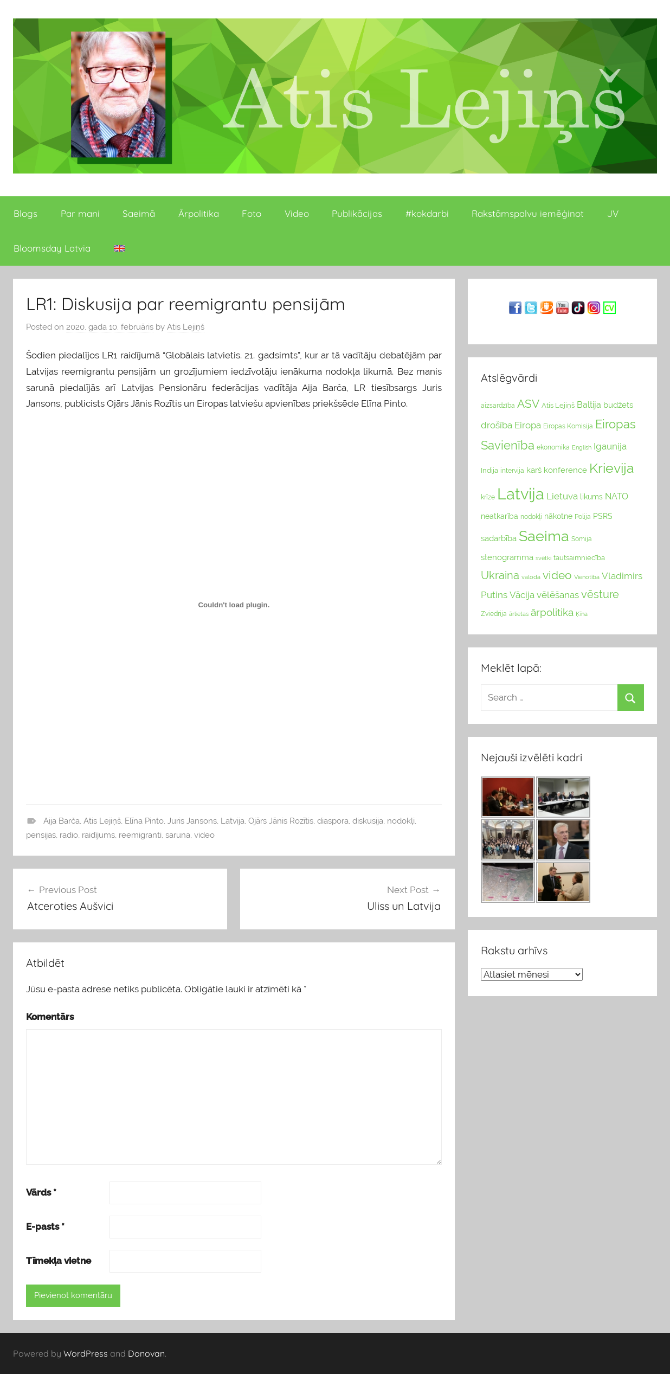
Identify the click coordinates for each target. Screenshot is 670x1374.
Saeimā (139, 213)
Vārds (41, 1192)
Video (297, 213)
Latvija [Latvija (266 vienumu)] (520, 493)
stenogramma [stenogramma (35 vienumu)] (507, 557)
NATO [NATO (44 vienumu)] (616, 496)
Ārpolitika (198, 213)
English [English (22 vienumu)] (581, 447)
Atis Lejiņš (185, 327)
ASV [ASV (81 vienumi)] (528, 403)
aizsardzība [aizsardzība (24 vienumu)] (498, 405)
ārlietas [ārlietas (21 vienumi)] (519, 614)
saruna (177, 835)
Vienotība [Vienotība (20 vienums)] (587, 577)
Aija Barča (61, 821)
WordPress (85, 1353)
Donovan (146, 1353)
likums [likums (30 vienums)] (591, 496)
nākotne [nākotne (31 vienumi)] (558, 516)
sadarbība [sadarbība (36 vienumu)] (499, 538)
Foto (251, 213)
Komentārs (50, 1016)
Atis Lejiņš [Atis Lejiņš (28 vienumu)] (558, 405)
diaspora (333, 821)
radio (69, 835)
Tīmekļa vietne (58, 1260)
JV (613, 213)
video (204, 835)
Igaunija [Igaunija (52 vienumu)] (610, 446)
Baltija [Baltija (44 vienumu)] (589, 405)
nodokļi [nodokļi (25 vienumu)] (531, 517)
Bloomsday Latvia (52, 248)
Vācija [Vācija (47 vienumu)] (522, 594)
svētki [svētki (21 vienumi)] (543, 558)
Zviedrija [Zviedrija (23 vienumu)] (494, 614)
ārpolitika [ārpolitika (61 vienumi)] (552, 612)
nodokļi (401, 821)
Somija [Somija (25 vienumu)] (581, 539)
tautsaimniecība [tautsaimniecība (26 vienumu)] (579, 558)
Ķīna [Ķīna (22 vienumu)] (582, 614)
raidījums (98, 835)
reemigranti (140, 835)
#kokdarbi (427, 213)
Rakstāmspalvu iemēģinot (528, 213)
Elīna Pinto (144, 821)
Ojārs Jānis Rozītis (280, 821)
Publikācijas (357, 213)
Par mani (80, 213)
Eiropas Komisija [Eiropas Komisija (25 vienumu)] (568, 426)
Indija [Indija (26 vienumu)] (489, 470)
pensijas (41, 835)
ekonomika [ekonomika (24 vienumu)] (553, 447)
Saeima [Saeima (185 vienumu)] (544, 536)
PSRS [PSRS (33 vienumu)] (603, 516)
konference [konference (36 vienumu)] (565, 469)
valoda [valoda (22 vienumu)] (530, 577)
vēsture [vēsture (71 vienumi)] (600, 594)
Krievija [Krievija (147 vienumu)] (611, 468)
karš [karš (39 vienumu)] (534, 470)
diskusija (367, 821)
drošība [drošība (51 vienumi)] (496, 425)
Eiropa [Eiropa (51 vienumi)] (527, 425)
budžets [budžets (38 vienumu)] (618, 405)
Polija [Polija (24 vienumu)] (583, 517)
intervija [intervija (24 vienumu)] (512, 470)
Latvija (232, 821)
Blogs (25, 213)
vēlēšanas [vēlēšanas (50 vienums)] (558, 594)
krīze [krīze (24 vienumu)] (488, 497)
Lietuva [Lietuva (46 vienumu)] (562, 496)
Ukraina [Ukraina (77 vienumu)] (500, 575)
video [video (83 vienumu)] (557, 575)
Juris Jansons (192, 821)
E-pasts (45, 1226)
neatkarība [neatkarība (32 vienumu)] (499, 516)
